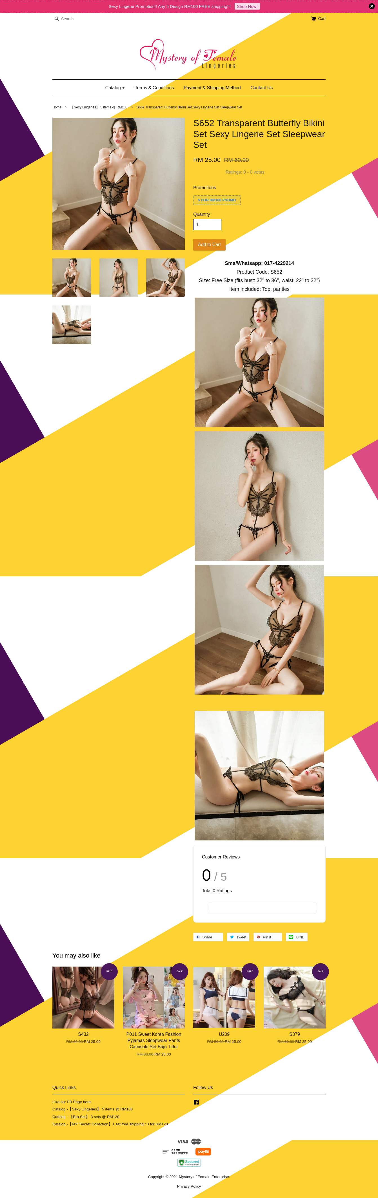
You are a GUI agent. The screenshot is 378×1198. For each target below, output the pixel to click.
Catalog (115, 87)
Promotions (204, 187)
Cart (322, 18)
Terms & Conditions (154, 87)
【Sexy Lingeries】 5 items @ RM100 (98, 107)
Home (56, 107)
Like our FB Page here (71, 1102)
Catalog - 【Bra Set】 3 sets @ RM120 (85, 1117)
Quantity (201, 214)
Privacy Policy (189, 1186)
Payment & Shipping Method (212, 87)
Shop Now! (247, 6)
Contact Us (261, 87)
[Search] (69, 19)
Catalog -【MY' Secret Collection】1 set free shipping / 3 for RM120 (110, 1124)
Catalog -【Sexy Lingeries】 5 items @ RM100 (92, 1109)
